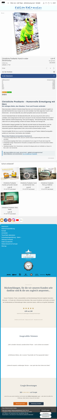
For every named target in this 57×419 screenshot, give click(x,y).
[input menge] (50, 68)
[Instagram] (13, 220)
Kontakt (38, 3)
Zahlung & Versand (7, 239)
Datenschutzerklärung (8, 228)
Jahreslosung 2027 (29, 3)
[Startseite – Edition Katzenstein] (3, 2)
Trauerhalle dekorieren (8, 235)
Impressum (4, 226)
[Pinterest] (9, 220)
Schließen (46, 413)
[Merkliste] (46, 3)
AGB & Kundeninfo (7, 241)
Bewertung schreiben (36, 403)
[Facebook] (5, 220)
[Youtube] (17, 220)
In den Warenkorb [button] (7, 76)
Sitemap (3, 246)
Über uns (13, 3)
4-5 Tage (6, 64)
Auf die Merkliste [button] (7, 72)
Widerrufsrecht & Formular (9, 244)
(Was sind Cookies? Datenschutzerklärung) (12, 410)
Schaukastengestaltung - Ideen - (11, 237)
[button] (8, 3)
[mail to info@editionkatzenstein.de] (2, 220)
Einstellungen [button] (46, 410)
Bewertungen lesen (20, 403)
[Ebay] (21, 220)
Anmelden (44, 3)
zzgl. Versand (13, 189)
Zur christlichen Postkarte (30, 154)
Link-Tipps (20, 3)
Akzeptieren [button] (45, 416)
